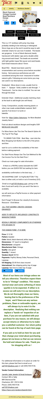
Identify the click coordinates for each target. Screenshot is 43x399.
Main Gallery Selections (18, 118)
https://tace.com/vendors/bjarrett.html (17, 390)
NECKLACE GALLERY (10, 127)
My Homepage (21, 31)
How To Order (32, 31)
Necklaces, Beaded (23, 8)
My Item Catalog (35, 35)
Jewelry (11, 8)
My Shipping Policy (22, 35)
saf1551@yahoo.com (19, 184)
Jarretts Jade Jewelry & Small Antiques (17, 374)
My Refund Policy (8, 35)
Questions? (10, 31)
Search (21, 38)
